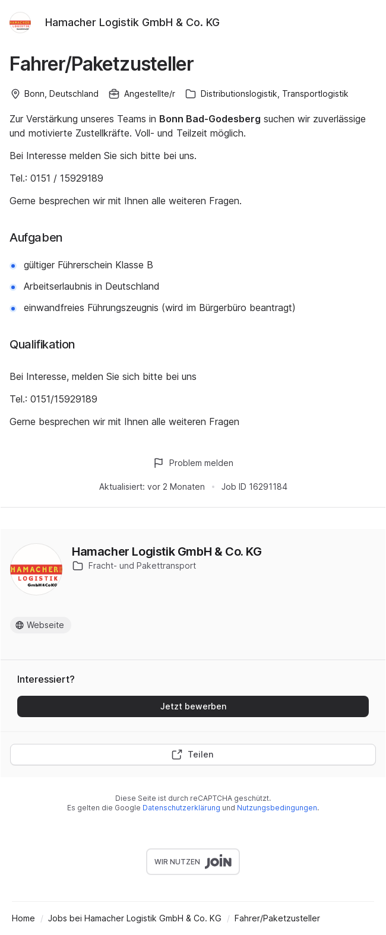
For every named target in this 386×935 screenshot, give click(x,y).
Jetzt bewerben (193, 706)
